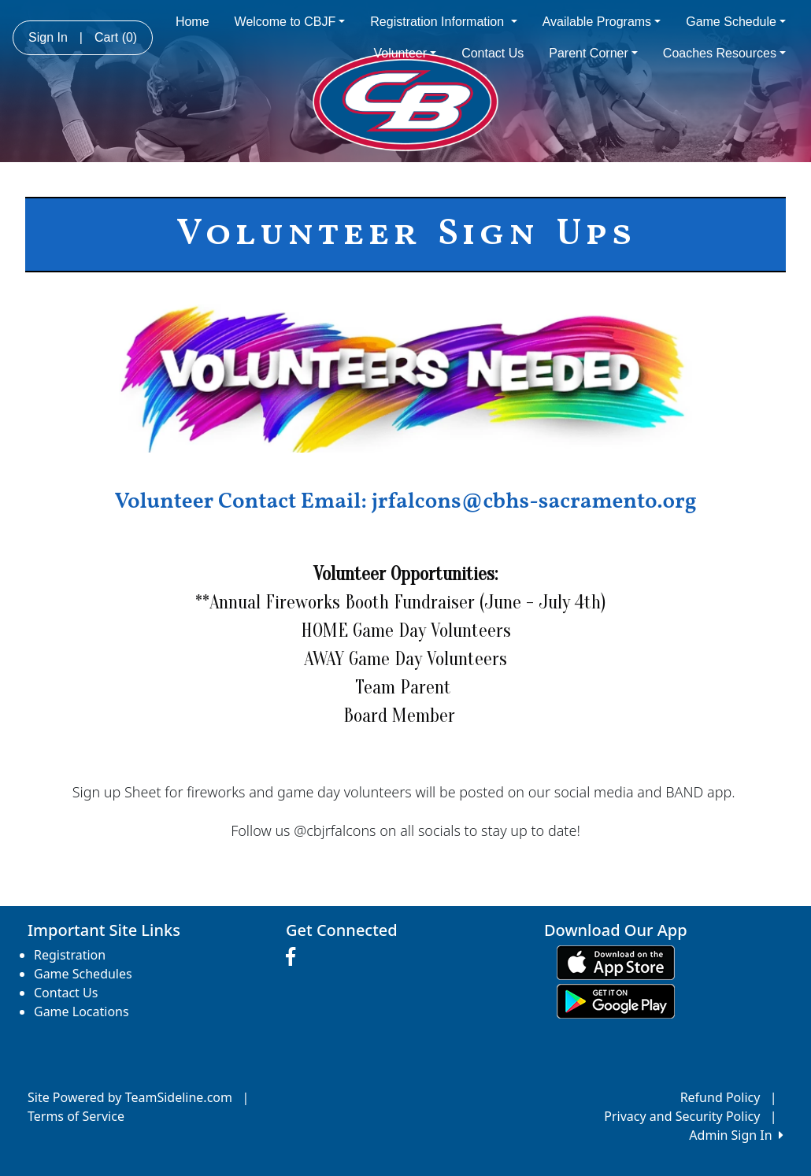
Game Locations (81, 1011)
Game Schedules (83, 973)
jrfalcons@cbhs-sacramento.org (533, 501)
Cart (115, 37)
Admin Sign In (736, 1135)
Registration (70, 954)
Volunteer (404, 53)
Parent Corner (593, 53)
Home (192, 21)
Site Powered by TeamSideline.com (130, 1097)
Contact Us (492, 53)
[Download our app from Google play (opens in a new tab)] (616, 999)
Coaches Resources (724, 53)
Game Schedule (736, 21)
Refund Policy (720, 1097)
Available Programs (602, 21)
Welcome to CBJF (290, 21)
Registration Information (443, 21)
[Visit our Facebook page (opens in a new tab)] (294, 957)
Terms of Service (76, 1116)
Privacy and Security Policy (682, 1116)
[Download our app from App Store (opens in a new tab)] (616, 961)
